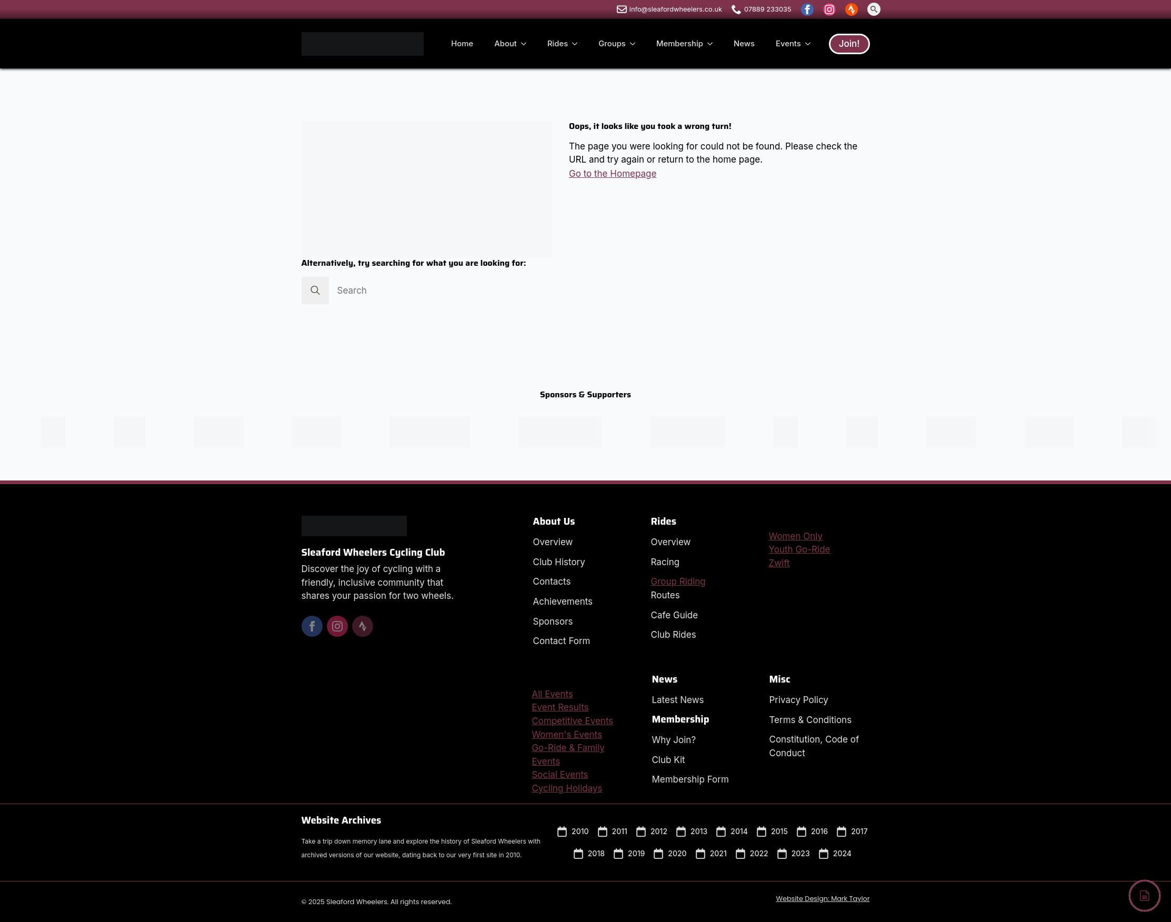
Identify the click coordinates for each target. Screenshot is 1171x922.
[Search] (315, 290)
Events (788, 43)
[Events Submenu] (811, 43)
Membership (679, 43)
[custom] (851, 9)
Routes (665, 595)
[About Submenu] (527, 43)
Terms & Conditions (810, 720)
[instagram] (829, 9)
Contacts (552, 581)
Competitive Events (572, 721)
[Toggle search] (873, 9)
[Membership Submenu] (713, 43)
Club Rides (673, 634)
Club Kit (668, 760)
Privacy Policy (798, 700)
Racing (665, 562)
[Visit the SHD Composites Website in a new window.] (227, 432)
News (744, 43)
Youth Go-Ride (799, 549)
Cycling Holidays (567, 788)
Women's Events (567, 734)
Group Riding (678, 581)
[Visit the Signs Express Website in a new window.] (324, 432)
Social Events (560, 774)
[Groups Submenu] (636, 43)
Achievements (563, 601)
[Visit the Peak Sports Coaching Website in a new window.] (60, 432)
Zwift (779, 563)
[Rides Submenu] (578, 43)
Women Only (796, 536)
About (505, 43)
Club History (559, 562)
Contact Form (561, 641)
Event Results (560, 707)
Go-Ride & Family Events (568, 755)
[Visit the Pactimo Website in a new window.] (695, 432)
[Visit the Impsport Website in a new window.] (568, 432)
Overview (553, 542)
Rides (557, 43)
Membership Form (690, 779)
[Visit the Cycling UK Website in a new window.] (437, 432)
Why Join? (674, 740)
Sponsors (553, 621)
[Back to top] (1144, 895)
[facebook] (807, 9)
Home (462, 43)
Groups (612, 43)
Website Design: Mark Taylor (822, 898)
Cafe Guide (674, 615)
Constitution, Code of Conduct (814, 746)
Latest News (678, 700)
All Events (552, 694)
